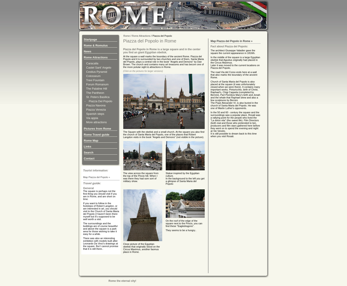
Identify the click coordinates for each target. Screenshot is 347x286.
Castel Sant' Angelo (97, 67)
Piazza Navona (95, 105)
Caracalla (91, 63)
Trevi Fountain (94, 80)
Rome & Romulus (96, 45)
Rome (126, 36)
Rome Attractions (96, 57)
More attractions (95, 122)
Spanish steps (94, 113)
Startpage (90, 39)
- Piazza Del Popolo (98, 101)
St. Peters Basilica (97, 97)
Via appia (91, 118)
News (87, 51)
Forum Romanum (96, 84)
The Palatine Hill (95, 88)
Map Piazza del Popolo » (96, 177)
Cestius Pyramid (95, 71)
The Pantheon (94, 92)
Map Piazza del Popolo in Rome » (232, 41)
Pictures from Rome (97, 128)
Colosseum (92, 76)
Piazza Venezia (95, 109)
